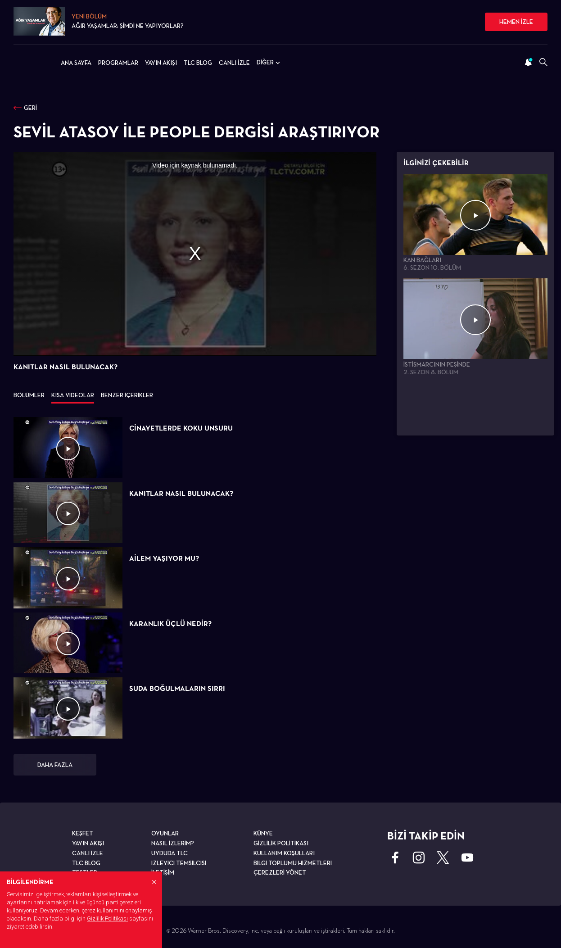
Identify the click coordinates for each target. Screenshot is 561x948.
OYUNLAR (165, 833)
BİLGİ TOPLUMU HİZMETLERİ (292, 862)
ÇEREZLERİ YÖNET (279, 872)
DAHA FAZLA (54, 764)
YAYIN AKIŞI (161, 62)
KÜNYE (263, 833)
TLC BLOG (198, 62)
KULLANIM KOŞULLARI (284, 853)
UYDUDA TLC (169, 853)
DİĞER (269, 63)
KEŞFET (82, 833)
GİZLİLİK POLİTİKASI (280, 843)
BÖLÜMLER (29, 395)
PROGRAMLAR (118, 62)
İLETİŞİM (162, 872)
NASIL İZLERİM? (172, 843)
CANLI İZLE (234, 62)
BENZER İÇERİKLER (127, 395)
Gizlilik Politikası (107, 918)
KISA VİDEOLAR (72, 395)
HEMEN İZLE (516, 21)
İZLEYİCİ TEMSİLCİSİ (178, 862)
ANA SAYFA (76, 62)
